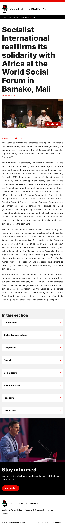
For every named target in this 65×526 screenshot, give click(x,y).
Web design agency (44, 522)
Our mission (10, 488)
